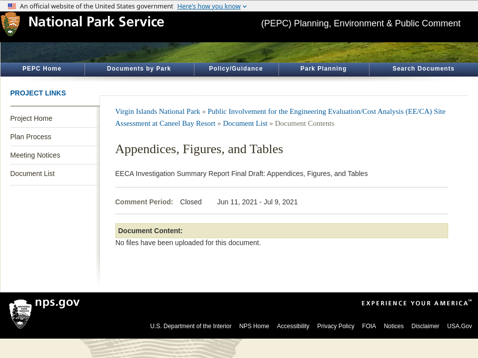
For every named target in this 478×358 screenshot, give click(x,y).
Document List (32, 174)
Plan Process (30, 137)
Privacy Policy (336, 326)
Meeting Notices (35, 155)
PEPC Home (41, 68)
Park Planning (323, 68)
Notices (394, 326)
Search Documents (423, 68)
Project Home (31, 118)
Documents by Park (139, 68)
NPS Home (254, 326)
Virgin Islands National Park (157, 111)
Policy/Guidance (236, 68)
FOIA (369, 326)
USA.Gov (459, 326)
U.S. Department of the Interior (190, 326)
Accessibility (293, 326)
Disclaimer (425, 326)
